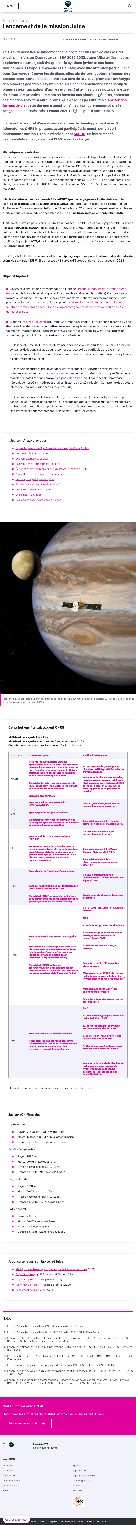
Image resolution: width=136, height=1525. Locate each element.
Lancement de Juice (27, 1289)
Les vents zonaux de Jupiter (32, 458)
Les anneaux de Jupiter (29, 494)
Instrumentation (12, 1480)
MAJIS (79, 134)
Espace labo (79, 1470)
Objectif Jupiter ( (25, 1274)
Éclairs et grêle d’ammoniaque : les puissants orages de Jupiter (52, 469)
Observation (9, 1475)
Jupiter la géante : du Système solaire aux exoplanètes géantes (52, 448)
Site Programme (81, 1480)
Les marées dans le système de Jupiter (38, 500)
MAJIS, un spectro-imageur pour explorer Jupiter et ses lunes (51, 1269)
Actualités (22, 21)
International (10, 1485)
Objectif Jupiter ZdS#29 (30, 1279)
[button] (16, 1519)
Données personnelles (72, 1521)
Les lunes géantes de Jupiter (32, 453)
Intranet (76, 1485)
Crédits (32, 1521)
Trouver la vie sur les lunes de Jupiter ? (38, 484)
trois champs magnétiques (58, 373)
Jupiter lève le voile (27, 1284)
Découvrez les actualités (24, 1423)
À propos (8, 1470)
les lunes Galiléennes (35, 321)
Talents (7, 1490)
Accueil (7, 21)
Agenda (76, 1465)
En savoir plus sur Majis (42, 796)
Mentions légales (48, 1521)
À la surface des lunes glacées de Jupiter (39, 474)
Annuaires (78, 1490)
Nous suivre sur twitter (45, 1447)
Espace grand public (83, 1475)
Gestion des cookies (97, 1521)
